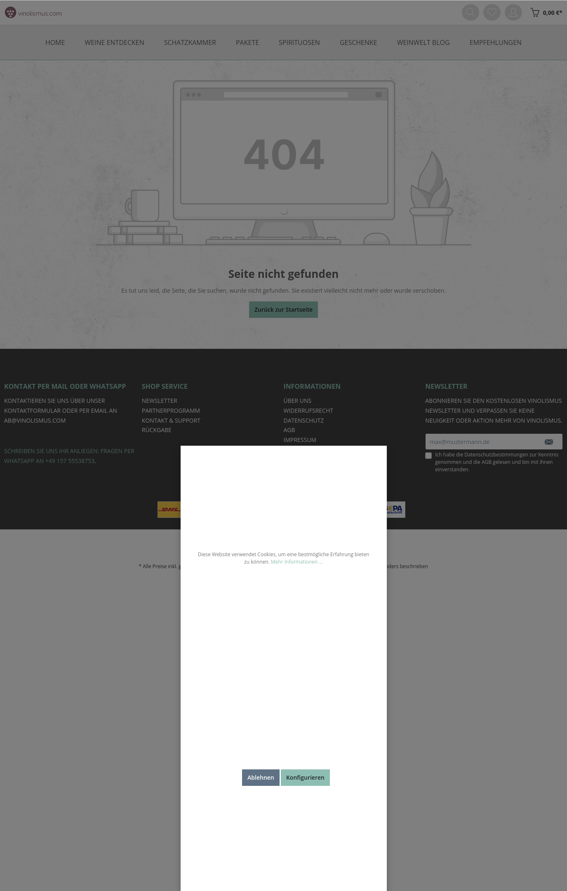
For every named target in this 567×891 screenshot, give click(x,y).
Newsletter (159, 400)
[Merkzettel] (492, 12)
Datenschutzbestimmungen (496, 454)
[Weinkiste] (544, 12)
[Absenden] (548, 441)
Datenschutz (304, 420)
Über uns (298, 400)
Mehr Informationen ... (297, 561)
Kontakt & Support (171, 420)
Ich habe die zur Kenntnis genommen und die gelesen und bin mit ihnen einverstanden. (496, 462)
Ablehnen (260, 777)
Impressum (300, 440)
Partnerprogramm (171, 410)
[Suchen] (470, 12)
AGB (487, 461)
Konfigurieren (305, 777)
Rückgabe (157, 430)
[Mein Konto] (513, 12)
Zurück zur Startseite (283, 309)
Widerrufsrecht (308, 410)
